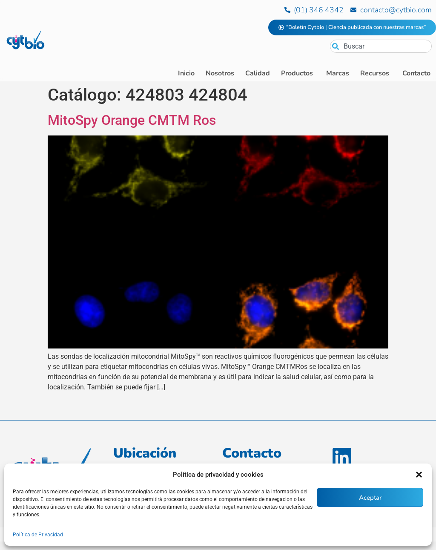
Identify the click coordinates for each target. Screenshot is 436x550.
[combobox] (381, 46)
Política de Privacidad (38, 535)
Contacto (251, 453)
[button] (419, 474)
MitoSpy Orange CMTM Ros (132, 120)
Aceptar (370, 497)
